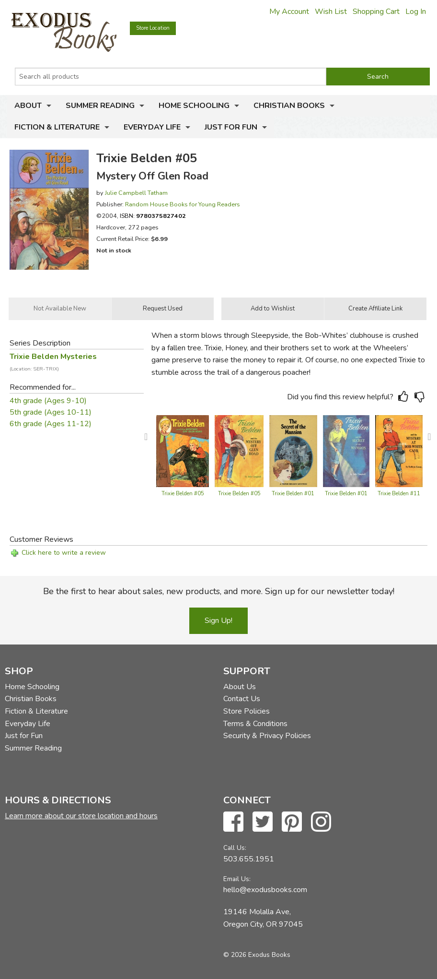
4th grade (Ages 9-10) (48, 400)
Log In (415, 11)
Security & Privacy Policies (267, 735)
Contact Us (241, 698)
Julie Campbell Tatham (136, 193)
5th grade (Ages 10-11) (51, 412)
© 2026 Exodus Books (256, 954)
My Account (289, 11)
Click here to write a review (64, 552)
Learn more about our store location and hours (81, 816)
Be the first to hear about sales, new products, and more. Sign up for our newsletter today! (218, 591)
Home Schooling (194, 105)
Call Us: (234, 847)
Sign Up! (218, 620)
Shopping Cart (376, 11)
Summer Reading (100, 105)
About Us (239, 686)
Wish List (331, 11)
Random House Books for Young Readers (182, 204)
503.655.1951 (248, 859)
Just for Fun (231, 127)
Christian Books (289, 105)
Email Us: (237, 878)
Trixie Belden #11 (399, 493)
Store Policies (246, 711)
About (28, 105)
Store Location (153, 28)
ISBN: (153, 216)
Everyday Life (152, 127)
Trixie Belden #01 (293, 493)
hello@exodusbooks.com (265, 889)
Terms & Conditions (255, 723)
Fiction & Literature (57, 127)
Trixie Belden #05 (182, 493)
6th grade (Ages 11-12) (51, 423)
